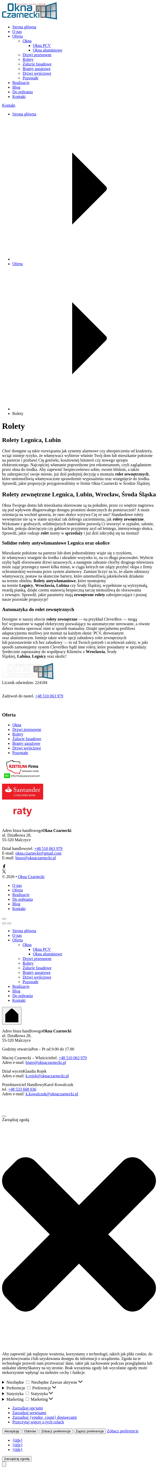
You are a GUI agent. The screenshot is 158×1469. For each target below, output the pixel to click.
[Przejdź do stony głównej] (29, 18)
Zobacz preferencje (55, 1431)
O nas (17, 31)
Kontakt (19, 96)
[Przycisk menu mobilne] (4, 919)
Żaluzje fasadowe (37, 64)
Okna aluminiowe (47, 50)
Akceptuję (11, 1431)
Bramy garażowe (37, 68)
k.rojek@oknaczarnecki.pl (47, 1076)
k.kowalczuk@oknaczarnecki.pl (52, 1094)
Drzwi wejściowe (37, 73)
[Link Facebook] (4, 867)
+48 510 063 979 (49, 696)
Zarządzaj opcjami (27, 1408)
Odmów (30, 1431)
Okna (27, 41)
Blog (16, 87)
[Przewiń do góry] (4, 1464)
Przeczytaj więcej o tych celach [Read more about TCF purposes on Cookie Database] (38, 1422)
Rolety (28, 59)
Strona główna (24, 27)
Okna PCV (42, 45)
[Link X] (4, 872)
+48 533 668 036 (22, 1089)
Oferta (17, 36)
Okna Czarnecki (31, 876)
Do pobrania (22, 92)
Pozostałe (30, 78)
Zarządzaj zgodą (17, 1459)
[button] (79, 1235)
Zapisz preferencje (90, 1431)
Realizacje (21, 82)
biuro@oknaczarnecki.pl (35, 858)
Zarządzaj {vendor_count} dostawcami (44, 1417)
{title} (17, 1440)
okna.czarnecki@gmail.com (38, 853)
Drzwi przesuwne (37, 55)
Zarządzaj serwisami (29, 1412)
